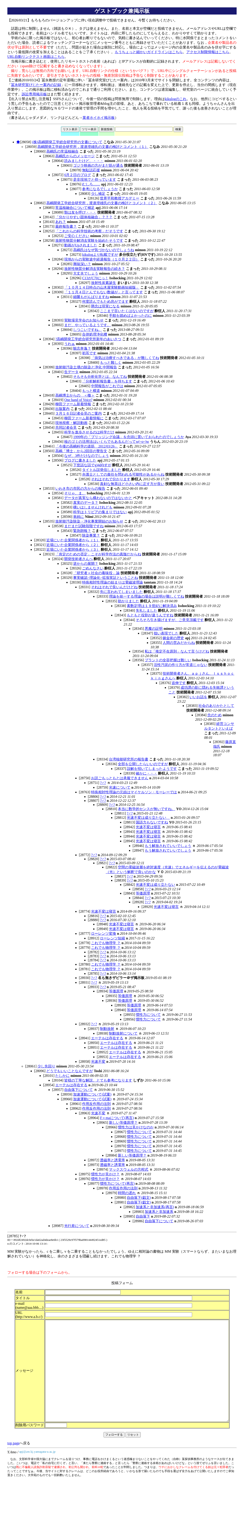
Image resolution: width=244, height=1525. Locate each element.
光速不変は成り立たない (148, 817)
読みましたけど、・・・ (84, 161)
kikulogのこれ (176, 99)
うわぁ (69, 344)
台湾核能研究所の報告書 (128, 759)
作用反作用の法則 (96, 1104)
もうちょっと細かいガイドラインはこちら (149, 52)
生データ (71, 372)
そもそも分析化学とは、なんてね (100, 376)
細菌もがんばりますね (91, 297)
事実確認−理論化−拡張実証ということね (105, 578)
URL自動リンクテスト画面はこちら (36, 57)
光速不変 (98, 1061)
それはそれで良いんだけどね (114, 587)
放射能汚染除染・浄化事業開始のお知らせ (89, 521)
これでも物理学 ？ (106, 943)
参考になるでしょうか (100, 189)
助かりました (128, 601)
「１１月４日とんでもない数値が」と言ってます (103, 292)
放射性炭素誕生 (103, 283)
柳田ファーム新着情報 (73, 404)
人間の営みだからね (179, 643)
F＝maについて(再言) (117, 1118)
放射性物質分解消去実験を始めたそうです (89, 240)
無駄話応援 (91, 170)
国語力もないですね (152, 822)
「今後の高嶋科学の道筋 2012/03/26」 (86, 446)
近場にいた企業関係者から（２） (73, 545)
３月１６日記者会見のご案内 (78, 413)
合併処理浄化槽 (94, 334)
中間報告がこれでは (107, 386)
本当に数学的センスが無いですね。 (146, 809)
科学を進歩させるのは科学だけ (89, 432)
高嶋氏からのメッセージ (75, 156)
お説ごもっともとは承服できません (119, 778)
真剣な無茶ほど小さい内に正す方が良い (132, 484)
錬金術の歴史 (173, 638)
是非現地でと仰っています (94, 179)
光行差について (76, 1226)
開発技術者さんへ (78, 559)
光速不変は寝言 (148, 827)
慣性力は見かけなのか (136, 1127)
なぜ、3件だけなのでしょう (86, 456)
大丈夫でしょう (85, 273)
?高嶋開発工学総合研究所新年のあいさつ (88, 339)
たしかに (62, 1076)
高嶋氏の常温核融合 (62, 151)
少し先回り (46, 1066)
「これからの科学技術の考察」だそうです (89, 231)
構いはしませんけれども (92, 507)
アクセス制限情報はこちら (207, 52)
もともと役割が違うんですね (150, 615)
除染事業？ (91, 535)
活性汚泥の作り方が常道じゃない (180, 665)
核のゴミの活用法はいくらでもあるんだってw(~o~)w (106, 441)
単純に (78, 517)
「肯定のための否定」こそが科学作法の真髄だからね (98, 554)
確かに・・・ (146, 773)
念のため (214, 715)
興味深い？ (82, 264)
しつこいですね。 (87, 330)
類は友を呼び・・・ (80, 212)
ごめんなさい (93, 568)
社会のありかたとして (216, 706)
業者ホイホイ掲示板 (99, 118)
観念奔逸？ (82, 348)
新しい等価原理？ (123, 1122)
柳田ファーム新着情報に (84, 418)
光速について (119, 787)
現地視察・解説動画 (71, 423)
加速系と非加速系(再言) (155, 1207)
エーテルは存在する (107, 1038)
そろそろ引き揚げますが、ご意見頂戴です (170, 620)
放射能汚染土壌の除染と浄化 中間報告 (86, 367)
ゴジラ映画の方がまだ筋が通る (98, 165)
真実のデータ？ (85, 502)
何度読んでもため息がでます (105, 301)
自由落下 (143, 1216)
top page (13, 1468)
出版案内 (62, 409)
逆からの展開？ (85, 563)
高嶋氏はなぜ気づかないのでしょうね (103, 250)
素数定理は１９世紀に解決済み (152, 606)
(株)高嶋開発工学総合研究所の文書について (67, 142)
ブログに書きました (80, 460)
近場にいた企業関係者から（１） (73, 540)
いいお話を (198, 697)
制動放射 (107, 1029)
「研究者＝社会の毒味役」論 (96, 573)
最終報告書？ (66, 226)
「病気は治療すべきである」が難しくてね (125, 358)
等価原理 (143, 893)
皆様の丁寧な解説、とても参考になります (98, 1080)
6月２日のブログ (77, 175)
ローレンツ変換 (103, 933)
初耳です (89, 353)
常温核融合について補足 (75, 208)
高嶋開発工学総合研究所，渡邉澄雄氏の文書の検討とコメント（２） (101, 203)
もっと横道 (91, 391)
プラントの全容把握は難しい (168, 660)
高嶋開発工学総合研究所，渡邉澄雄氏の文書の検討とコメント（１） (92, 147)
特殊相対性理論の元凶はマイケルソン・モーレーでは (134, 792)
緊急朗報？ (82, 531)
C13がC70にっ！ (95, 278)
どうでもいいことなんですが (69, 1071)
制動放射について (123, 1033)
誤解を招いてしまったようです (152, 769)
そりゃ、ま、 (75, 493)
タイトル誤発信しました (101, 470)
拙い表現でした (166, 633)
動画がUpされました (80, 245)
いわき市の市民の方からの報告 (80, 488)
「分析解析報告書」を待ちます (107, 381)
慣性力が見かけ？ (105, 1174)
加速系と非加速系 (159, 1212)
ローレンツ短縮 (112, 938)
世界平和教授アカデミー (119, 198)
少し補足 (98, 193)
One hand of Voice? (78, 400)
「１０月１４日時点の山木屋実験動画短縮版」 (101, 287)
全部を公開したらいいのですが (143, 764)
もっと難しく (110, 362)
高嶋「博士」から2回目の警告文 (81, 451)
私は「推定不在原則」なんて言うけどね (177, 651)
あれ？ (60, 222)
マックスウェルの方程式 (128, 1169)
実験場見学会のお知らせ (84, 320)
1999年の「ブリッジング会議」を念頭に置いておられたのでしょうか (128, 437)
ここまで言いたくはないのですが (127, 311)
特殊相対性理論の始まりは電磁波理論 (112, 582)
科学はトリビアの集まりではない (100, 512)
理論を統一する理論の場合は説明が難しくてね (146, 596)
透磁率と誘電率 (112, 1160)
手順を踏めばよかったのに (130, 315)
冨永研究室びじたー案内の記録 (36, 85)
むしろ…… (91, 184)
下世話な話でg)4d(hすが (92, 465)
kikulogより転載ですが (100, 254)
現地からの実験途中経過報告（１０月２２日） (101, 259)
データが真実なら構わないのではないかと (98, 498)
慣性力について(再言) (117, 1183)
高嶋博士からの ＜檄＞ (75, 395)
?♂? (103, 783)
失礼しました (146, 610)
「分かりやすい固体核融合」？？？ (83, 217)
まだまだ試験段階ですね (84, 526)
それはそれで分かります (110, 479)
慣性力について (148, 1015)
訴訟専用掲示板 (34, 94)
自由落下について (78, 1090)
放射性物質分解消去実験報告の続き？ (94, 269)
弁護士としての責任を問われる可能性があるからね (123, 474)
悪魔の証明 (154, 628)
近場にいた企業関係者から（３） (73, 549)
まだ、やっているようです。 (87, 325)
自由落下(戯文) (139, 1197)
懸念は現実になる (105, 306)
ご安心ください (76, 236)
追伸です (179, 683)
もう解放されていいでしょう (168, 846)
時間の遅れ (127, 1193)
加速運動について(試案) (92, 1094)
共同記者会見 (66, 427)
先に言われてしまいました (121, 592)
